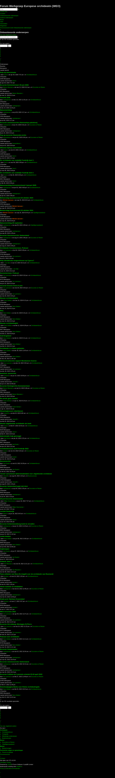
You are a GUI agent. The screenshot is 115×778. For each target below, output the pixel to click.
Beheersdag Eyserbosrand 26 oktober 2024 (16, 198)
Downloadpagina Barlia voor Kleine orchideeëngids (20, 687)
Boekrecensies (32, 476)
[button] (0, 41)
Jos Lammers (7, 250)
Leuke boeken (5, 536)
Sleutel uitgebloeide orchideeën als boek (15, 423)
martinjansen (7, 99)
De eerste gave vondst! (9, 398)
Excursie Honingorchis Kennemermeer (15, 386)
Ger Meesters (8, 563)
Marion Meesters (8, 87)
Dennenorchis (5, 461)
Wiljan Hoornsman (9, 501)
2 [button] (0, 50)
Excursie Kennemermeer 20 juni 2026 (14, 85)
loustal (5, 451)
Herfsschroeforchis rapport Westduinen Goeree (18, 361)
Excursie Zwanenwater (8, 649)
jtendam (6, 576)
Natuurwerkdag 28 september (11, 223)
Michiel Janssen (8, 200)
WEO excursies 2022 (8, 611)
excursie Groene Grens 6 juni (11, 286)
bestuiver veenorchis (8, 373)
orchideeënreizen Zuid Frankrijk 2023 (14, 449)
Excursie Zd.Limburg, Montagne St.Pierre (16, 624)
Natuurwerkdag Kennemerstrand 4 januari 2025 (18, 185)
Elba (1, 311)
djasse (5, 513)
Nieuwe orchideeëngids (9, 298)
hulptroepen (4, 549)
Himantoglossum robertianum (11, 411)
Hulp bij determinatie (8, 72)
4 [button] (0, 54)
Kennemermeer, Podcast (9, 273)
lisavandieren (7, 137)
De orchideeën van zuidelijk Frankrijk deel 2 (17, 173)
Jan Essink (6, 463)
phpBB (10, 764)
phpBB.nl (19, 766)
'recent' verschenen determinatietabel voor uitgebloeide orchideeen (26, 474)
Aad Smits (7, 438)
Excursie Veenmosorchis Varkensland (14, 235)
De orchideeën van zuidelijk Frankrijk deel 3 (17, 160)
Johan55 (6, 375)
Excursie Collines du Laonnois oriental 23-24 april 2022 (21, 674)
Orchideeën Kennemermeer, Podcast (14, 248)
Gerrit (5, 74)
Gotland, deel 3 (6, 561)
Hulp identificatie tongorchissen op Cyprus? (17, 260)
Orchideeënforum (31, 74)
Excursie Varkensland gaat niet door (14, 486)
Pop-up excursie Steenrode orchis (13, 135)
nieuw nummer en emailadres (11, 586)
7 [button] (0, 60)
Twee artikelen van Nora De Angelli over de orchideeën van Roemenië (26, 574)
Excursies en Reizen (39, 87)
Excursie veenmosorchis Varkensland (14, 662)
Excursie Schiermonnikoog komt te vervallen (17, 524)
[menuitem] (2, 14)
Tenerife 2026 (5, 97)
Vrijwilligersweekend (39, 212)
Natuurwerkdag (6, 110)
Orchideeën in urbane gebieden (12, 348)
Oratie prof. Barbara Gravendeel (12, 599)
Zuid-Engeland (5, 336)
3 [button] (0, 52)
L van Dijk (7, 263)
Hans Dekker (8, 300)
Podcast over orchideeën (9, 637)
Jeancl (6, 426)
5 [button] (0, 56)
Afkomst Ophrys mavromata (11, 148)
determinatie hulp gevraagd (10, 436)
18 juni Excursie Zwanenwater (11, 499)
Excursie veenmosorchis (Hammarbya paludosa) (18, 122)
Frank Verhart (7, 400)
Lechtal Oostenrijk (7, 511)
